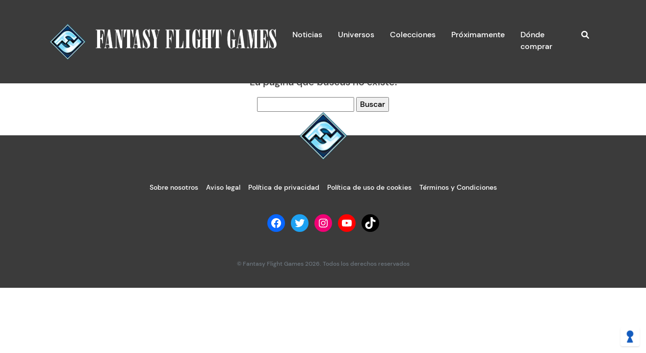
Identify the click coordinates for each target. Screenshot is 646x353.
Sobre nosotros (174, 187)
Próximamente (478, 34)
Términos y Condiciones (458, 187)
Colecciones (413, 34)
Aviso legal (223, 187)
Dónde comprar (536, 40)
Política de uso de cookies (369, 187)
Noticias (307, 34)
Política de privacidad (283, 187)
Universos (356, 34)
